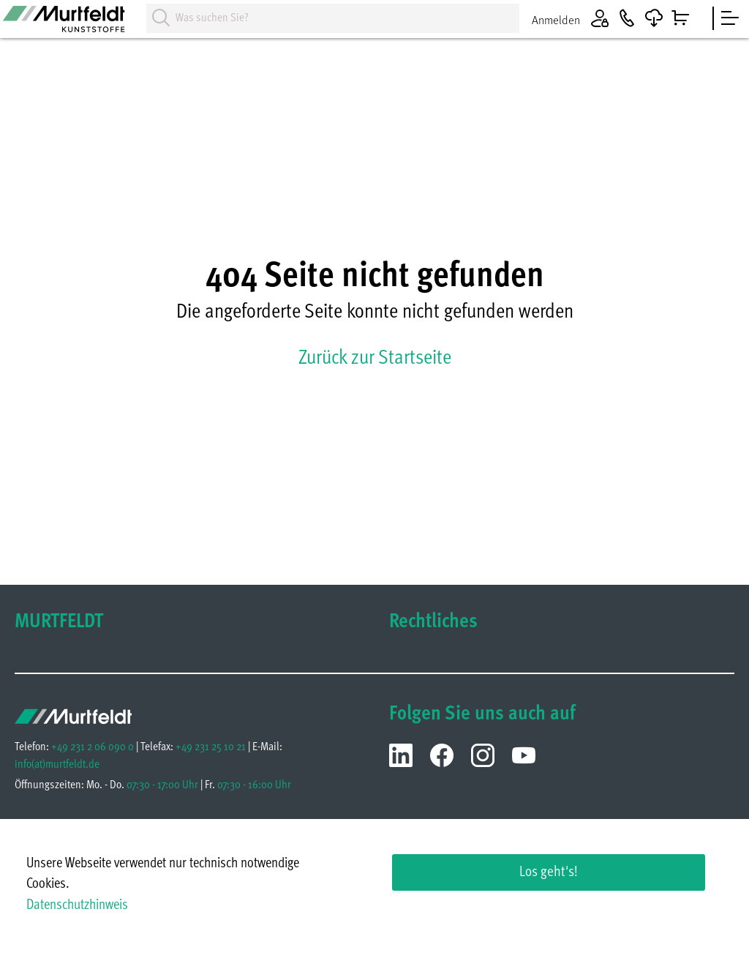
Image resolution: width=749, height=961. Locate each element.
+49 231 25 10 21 (211, 747)
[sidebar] (730, 18)
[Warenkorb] (680, 18)
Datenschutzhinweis (77, 906)
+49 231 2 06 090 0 (92, 747)
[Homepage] (73, 24)
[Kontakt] (627, 18)
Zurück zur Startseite (374, 358)
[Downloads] (654, 18)
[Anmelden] (575, 18)
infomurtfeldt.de (57, 765)
